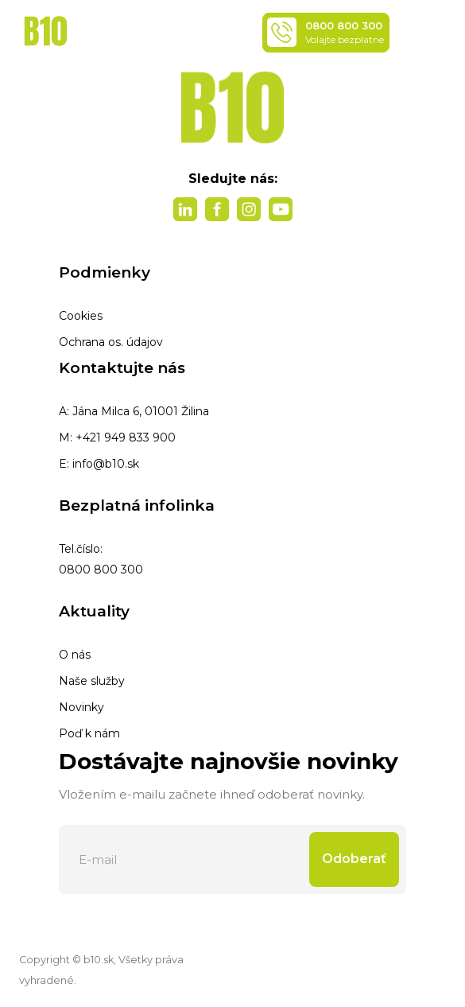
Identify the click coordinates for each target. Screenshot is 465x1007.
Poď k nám (89, 733)
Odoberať (354, 858)
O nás (75, 654)
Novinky (81, 707)
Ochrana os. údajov (111, 342)
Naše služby (92, 681)
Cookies (81, 316)
